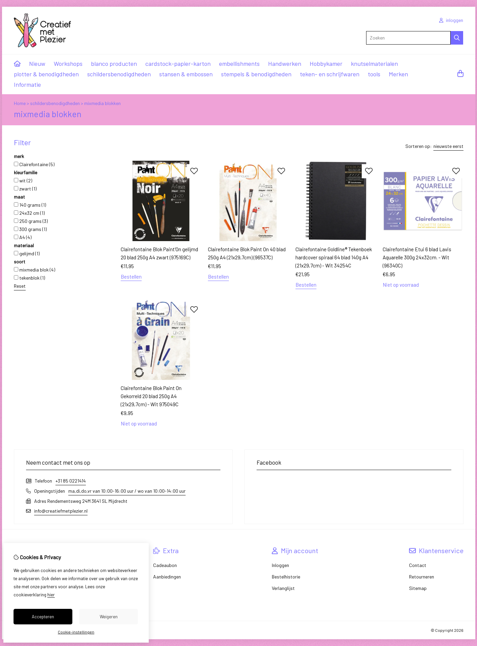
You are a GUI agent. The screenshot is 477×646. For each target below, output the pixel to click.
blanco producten (114, 63)
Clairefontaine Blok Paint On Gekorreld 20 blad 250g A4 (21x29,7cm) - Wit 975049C (151, 396)
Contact (417, 565)
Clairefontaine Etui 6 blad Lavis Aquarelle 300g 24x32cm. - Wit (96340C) (417, 257)
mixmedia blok (34, 270)
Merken (398, 74)
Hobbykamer (326, 63)
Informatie (27, 84)
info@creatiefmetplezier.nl (61, 511)
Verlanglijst (283, 588)
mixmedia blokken (102, 103)
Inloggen (280, 565)
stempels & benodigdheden (256, 74)
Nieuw (37, 63)
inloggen (451, 20)
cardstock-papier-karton (178, 63)
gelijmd (27, 253)
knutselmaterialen (374, 63)
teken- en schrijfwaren (329, 74)
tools (374, 74)
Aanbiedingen (167, 576)
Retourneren (421, 576)
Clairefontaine (34, 164)
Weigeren (109, 616)
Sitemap (418, 588)
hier (51, 594)
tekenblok (29, 278)
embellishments (239, 63)
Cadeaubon (165, 565)
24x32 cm (29, 213)
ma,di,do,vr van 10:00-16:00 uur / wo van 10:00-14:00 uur (127, 491)
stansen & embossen (186, 74)
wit (23, 180)
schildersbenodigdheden (119, 74)
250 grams (31, 221)
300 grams (30, 229)
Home (20, 103)
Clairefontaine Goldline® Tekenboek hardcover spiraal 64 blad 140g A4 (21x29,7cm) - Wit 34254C (333, 257)
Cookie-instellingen (76, 631)
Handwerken (284, 63)
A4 (22, 237)
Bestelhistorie (286, 576)
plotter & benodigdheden (46, 74)
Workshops (68, 63)
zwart (25, 188)
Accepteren (43, 616)
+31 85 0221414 (70, 481)
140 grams (30, 205)
